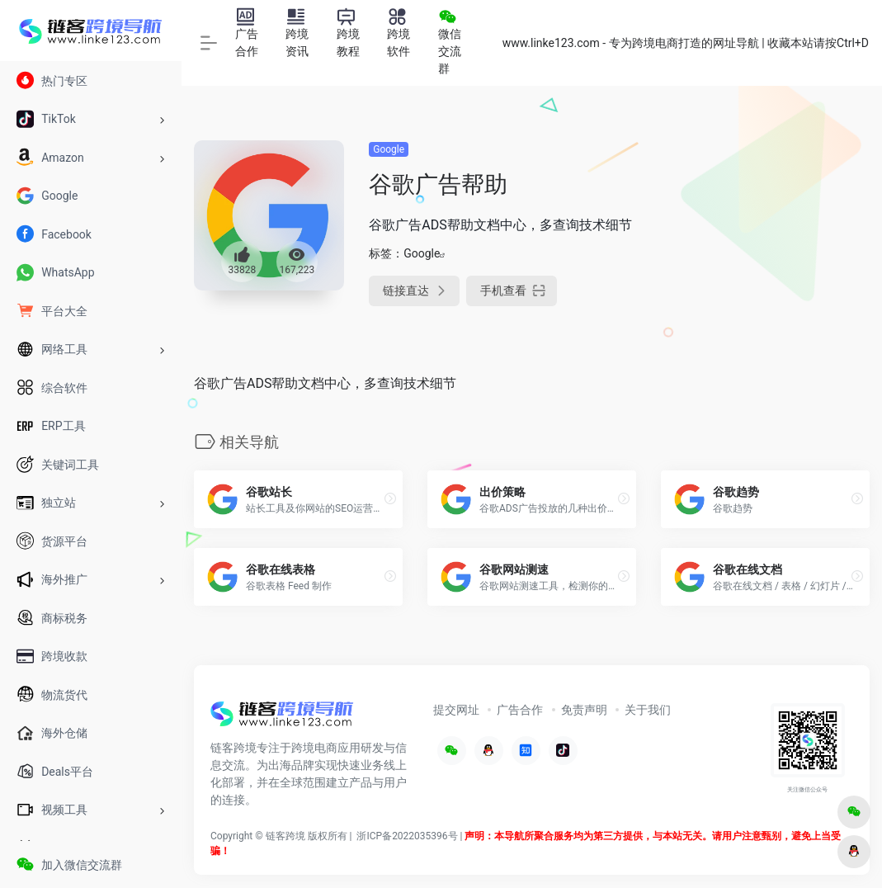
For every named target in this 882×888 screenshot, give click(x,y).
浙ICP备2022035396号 (406, 836)
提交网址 (456, 709)
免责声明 (584, 709)
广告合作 (520, 709)
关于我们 (648, 709)
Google (388, 149)
